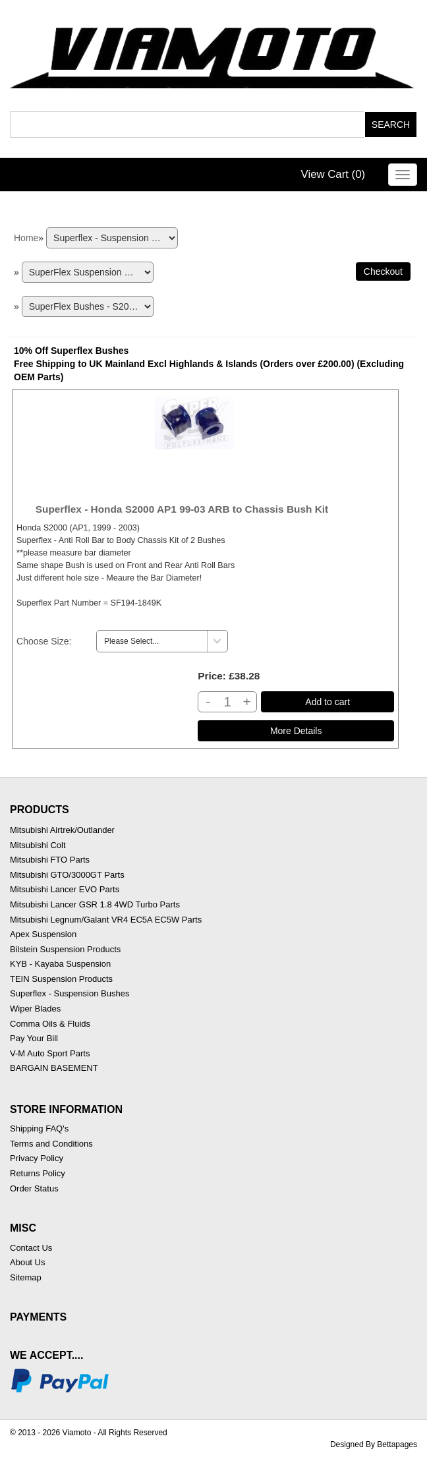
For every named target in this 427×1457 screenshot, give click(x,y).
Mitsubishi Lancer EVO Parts (64, 889)
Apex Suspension (43, 934)
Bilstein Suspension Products (65, 949)
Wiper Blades (35, 1009)
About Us (27, 1262)
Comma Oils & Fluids (50, 1024)
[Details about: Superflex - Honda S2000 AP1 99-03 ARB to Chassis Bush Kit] (296, 730)
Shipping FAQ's (39, 1128)
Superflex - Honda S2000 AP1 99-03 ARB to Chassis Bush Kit (182, 509)
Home (26, 238)
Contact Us (31, 1248)
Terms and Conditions (51, 1144)
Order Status (34, 1188)
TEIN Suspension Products (61, 979)
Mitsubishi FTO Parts (50, 860)
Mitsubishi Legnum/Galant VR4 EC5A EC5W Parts (106, 920)
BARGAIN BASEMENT (54, 1068)
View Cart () (333, 174)
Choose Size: (43, 641)
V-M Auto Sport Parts (50, 1053)
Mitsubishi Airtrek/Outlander (62, 830)
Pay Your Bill (34, 1038)
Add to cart (327, 702)
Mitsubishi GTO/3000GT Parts (67, 875)
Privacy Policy (36, 1158)
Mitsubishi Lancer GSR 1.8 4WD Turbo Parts (95, 904)
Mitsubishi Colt (38, 845)
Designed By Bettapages (373, 1444)
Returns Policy (37, 1173)
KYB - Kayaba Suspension (60, 964)
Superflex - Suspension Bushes (69, 993)
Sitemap (26, 1277)
